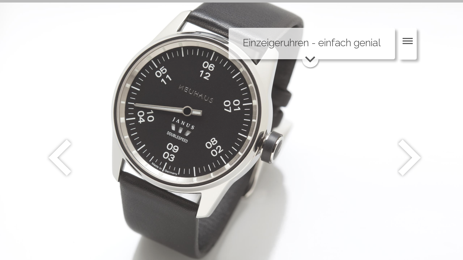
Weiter (410, 157)
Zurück (59, 157)
